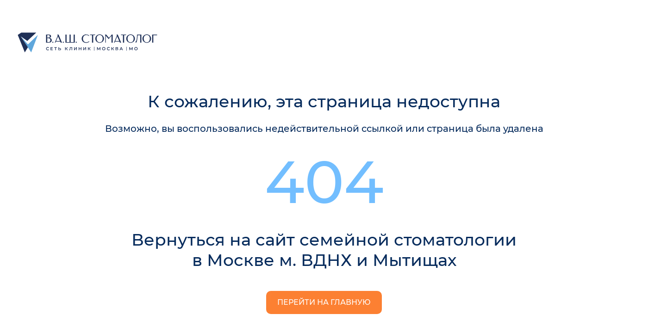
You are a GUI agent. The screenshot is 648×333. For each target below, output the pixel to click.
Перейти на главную (324, 302)
